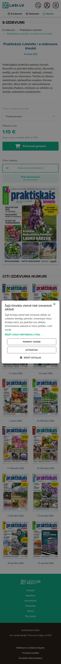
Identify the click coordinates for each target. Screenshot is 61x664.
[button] (30, 334)
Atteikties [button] (32, 349)
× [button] (54, 304)
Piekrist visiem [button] (32, 341)
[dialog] (30, 332)
